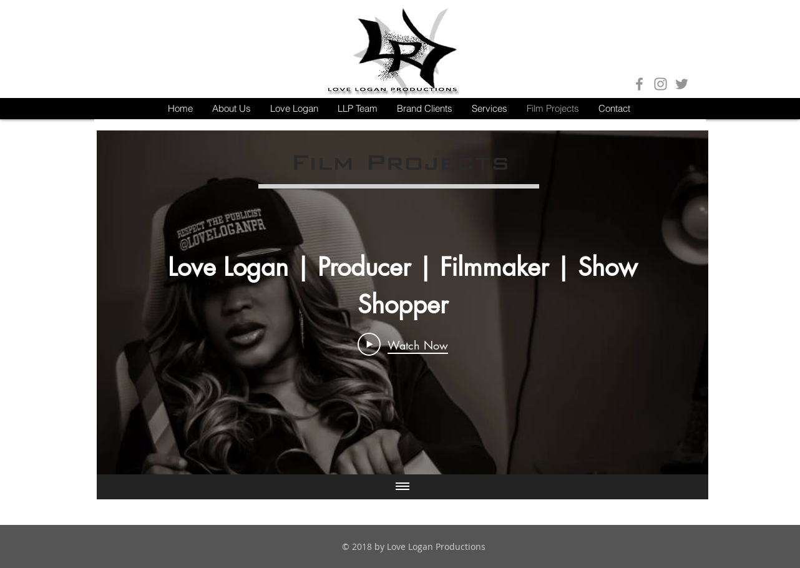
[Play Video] (403, 344)
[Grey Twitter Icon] (681, 84)
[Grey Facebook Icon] (639, 84)
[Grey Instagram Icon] (660, 84)
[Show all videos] (402, 486)
